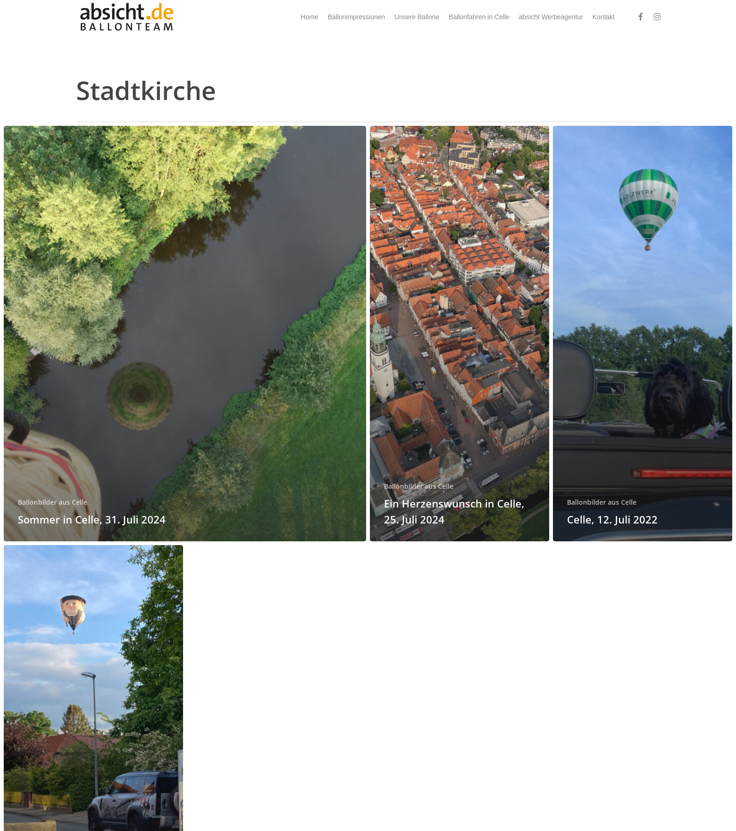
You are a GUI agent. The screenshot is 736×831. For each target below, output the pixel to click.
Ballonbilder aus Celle (52, 502)
